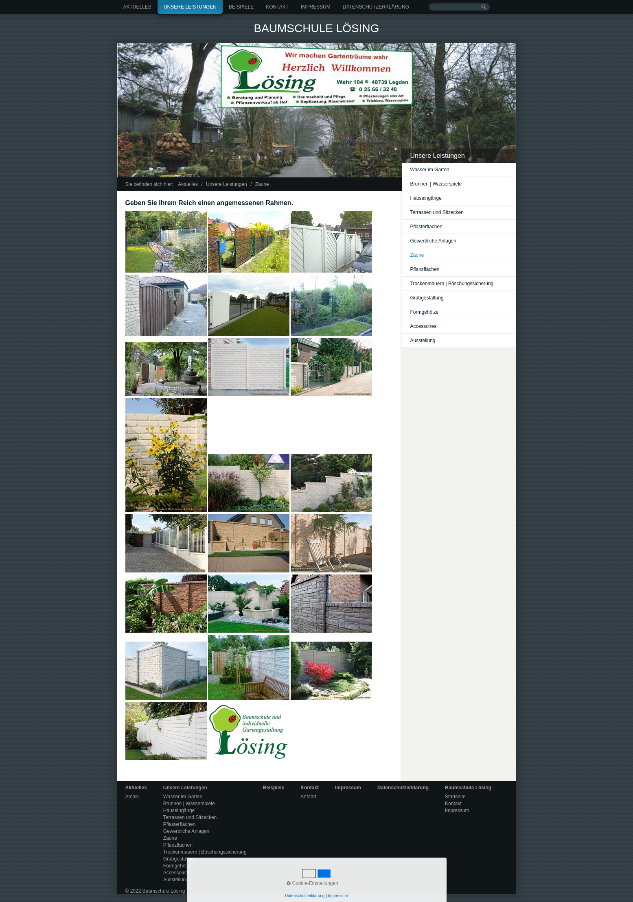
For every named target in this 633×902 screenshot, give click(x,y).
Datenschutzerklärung (376, 7)
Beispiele (241, 7)
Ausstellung (423, 340)
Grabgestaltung (427, 298)
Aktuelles (137, 7)
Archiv (132, 796)
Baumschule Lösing (316, 28)
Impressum (316, 7)
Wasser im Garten (429, 170)
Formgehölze (424, 312)
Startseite (455, 796)
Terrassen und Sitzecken (437, 212)
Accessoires (423, 326)
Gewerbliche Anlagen (433, 241)
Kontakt (277, 7)
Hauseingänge (426, 198)
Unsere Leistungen (190, 7)
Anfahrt (308, 796)
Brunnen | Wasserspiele (436, 184)
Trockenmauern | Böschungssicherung (452, 283)
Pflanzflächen (425, 269)
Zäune (417, 255)
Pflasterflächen (426, 226)
